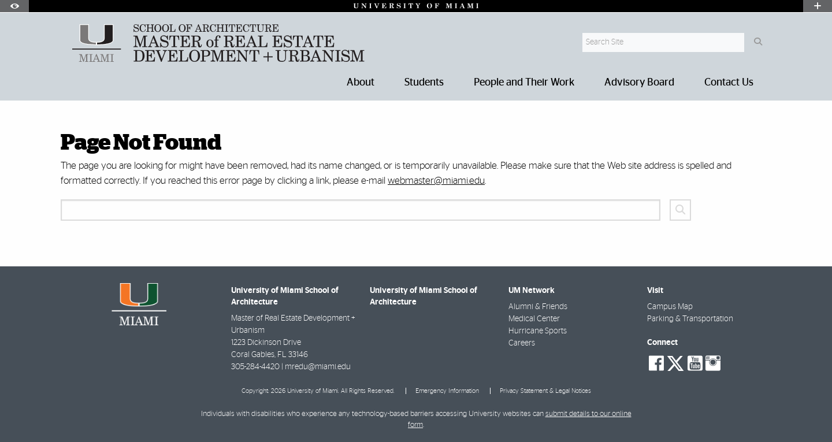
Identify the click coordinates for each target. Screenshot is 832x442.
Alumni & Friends (537, 307)
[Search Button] (757, 42)
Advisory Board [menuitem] (639, 82)
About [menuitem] (360, 82)
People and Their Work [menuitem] (524, 82)
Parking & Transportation (690, 319)
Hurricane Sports (537, 331)
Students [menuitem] (424, 82)
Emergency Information (447, 391)
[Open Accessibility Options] (14, 6)
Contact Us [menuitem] (728, 82)
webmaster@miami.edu (436, 180)
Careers (521, 343)
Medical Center (534, 319)
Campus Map (670, 307)
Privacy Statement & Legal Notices (545, 391)
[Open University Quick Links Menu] (817, 6)
